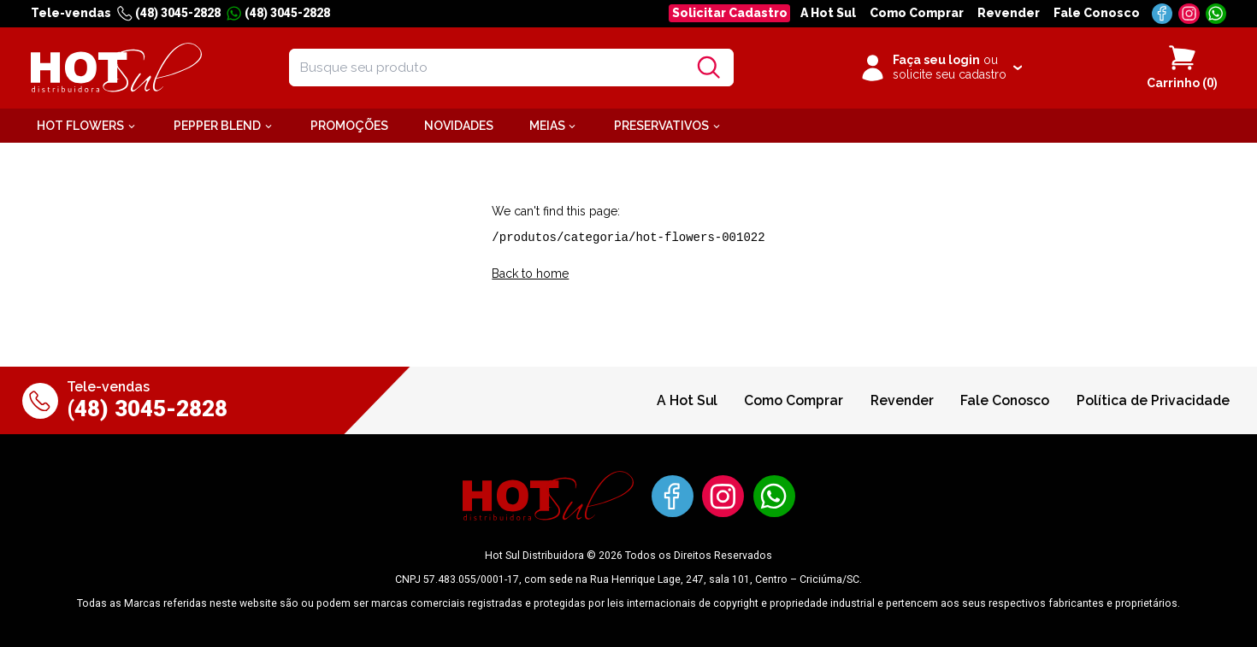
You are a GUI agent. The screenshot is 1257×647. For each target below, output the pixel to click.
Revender (1008, 13)
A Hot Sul (828, 13)
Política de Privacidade (1153, 400)
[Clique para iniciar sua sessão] (940, 67)
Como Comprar (917, 13)
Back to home (530, 273)
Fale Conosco (1096, 13)
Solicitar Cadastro (730, 13)
